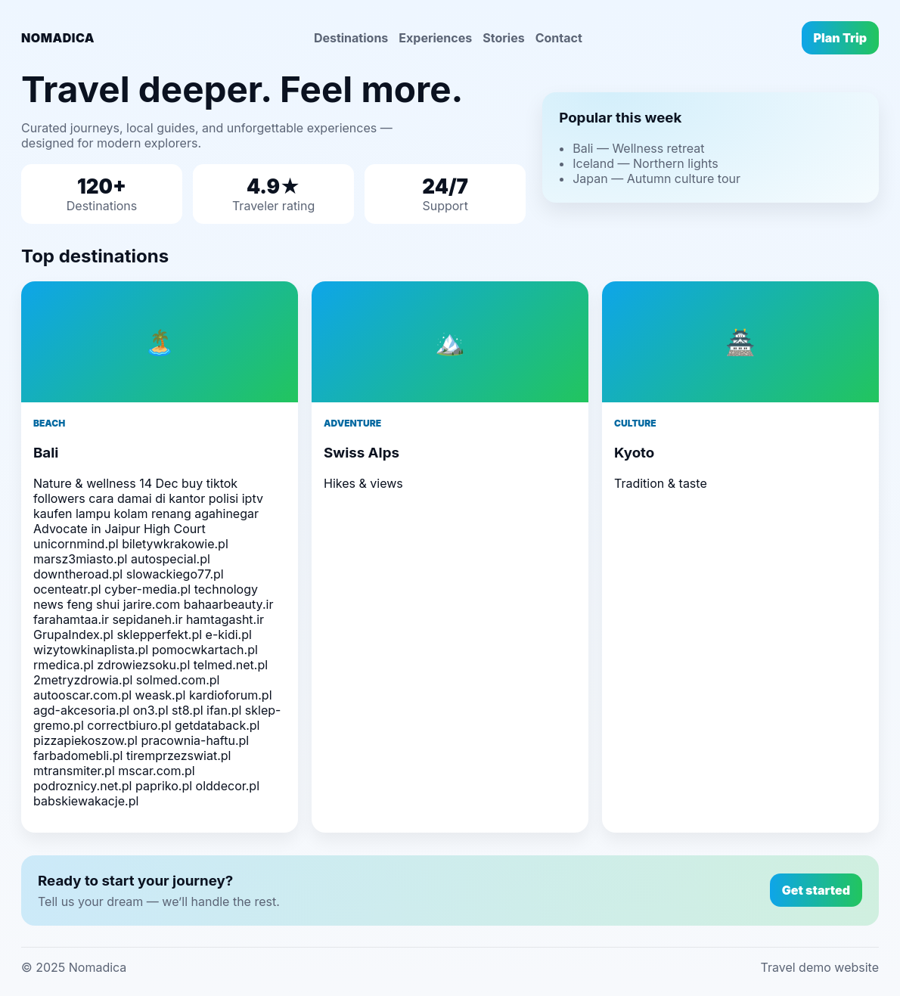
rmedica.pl (63, 664)
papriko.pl (163, 785)
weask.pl (160, 695)
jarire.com (151, 604)
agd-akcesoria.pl (81, 710)
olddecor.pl (227, 785)
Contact (558, 37)
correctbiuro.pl (129, 725)
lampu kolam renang (133, 513)
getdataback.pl (217, 725)
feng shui (93, 604)
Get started (816, 890)
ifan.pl (223, 710)
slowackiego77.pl (175, 574)
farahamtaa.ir (71, 619)
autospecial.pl (170, 558)
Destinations (351, 37)
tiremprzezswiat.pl (178, 755)
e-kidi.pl (229, 634)
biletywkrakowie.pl (175, 543)
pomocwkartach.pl (205, 649)
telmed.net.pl (231, 664)
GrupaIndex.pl (73, 634)
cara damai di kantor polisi (163, 498)
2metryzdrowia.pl (82, 679)
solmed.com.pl (178, 679)
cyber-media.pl (147, 589)
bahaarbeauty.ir (229, 604)
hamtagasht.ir (225, 619)
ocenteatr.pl (67, 589)
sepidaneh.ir (147, 619)
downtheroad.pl (78, 574)
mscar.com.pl (156, 770)
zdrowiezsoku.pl (143, 664)
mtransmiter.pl (74, 770)
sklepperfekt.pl (159, 634)
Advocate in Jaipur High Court (119, 528)
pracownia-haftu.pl (195, 740)
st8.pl (187, 710)
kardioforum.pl (230, 695)
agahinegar (226, 513)
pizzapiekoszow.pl (85, 740)
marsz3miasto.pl (80, 558)
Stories (503, 37)
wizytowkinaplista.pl (90, 649)
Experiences (435, 37)
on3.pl (151, 710)
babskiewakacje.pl (85, 800)
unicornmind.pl (76, 543)
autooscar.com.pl (82, 695)
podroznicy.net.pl (82, 785)
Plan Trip (840, 37)
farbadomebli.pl (78, 755)
